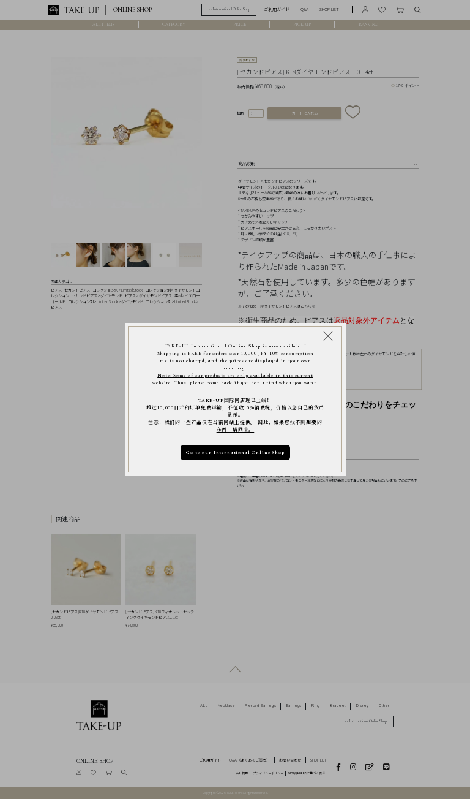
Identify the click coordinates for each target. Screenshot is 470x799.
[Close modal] (328, 336)
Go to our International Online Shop (235, 452)
